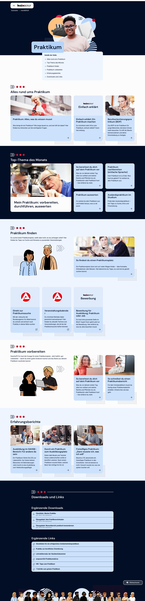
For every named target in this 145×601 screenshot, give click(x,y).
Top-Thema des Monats (55, 62)
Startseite (13, 9)
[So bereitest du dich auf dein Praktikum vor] (88, 175)
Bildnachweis (134, 581)
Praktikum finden (53, 65)
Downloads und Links (54, 76)
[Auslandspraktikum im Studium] (120, 200)
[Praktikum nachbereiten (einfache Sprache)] (120, 175)
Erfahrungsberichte (53, 72)
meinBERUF (24, 9)
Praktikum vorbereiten (54, 69)
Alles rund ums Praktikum (56, 58)
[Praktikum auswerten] (88, 200)
